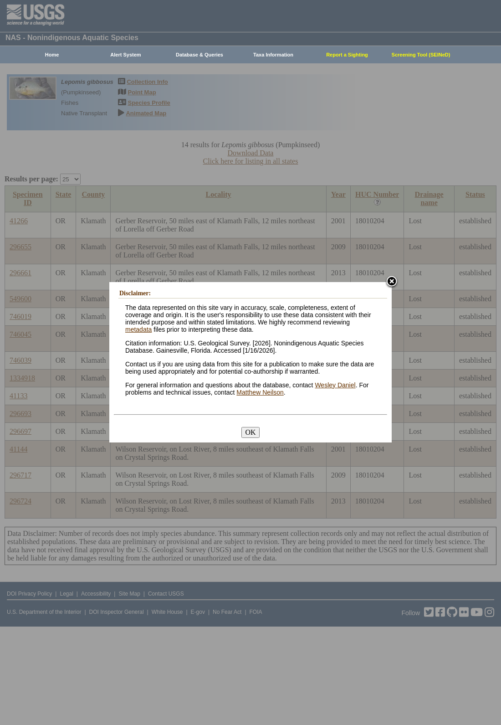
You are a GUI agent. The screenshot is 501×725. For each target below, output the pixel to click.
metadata (138, 329)
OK (250, 432)
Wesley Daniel (335, 385)
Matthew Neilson (260, 392)
